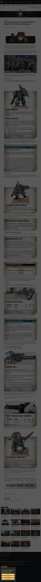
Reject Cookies (8, 576)
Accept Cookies (8, 574)
